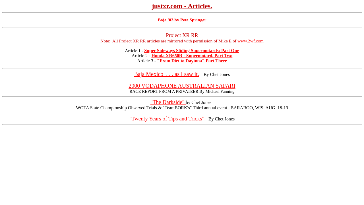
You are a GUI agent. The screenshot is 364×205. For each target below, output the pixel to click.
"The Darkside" (168, 102)
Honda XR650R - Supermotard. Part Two (192, 55)
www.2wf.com (250, 40)
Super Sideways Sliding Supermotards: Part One (191, 50)
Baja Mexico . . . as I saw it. (166, 74)
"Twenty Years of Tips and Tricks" (166, 119)
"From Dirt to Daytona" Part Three (192, 60)
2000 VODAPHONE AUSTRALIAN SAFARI (182, 86)
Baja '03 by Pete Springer (182, 19)
